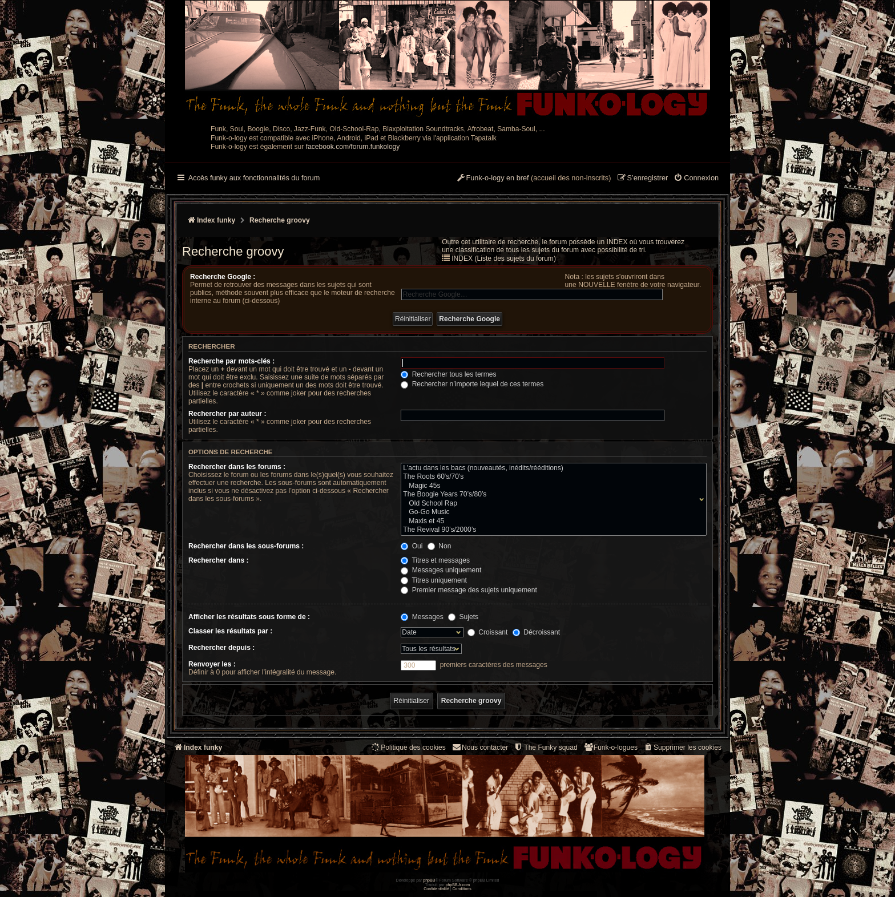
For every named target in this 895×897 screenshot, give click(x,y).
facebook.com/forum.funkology (353, 147)
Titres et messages (435, 560)
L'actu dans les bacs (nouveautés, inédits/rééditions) (551, 468)
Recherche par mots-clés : (231, 361)
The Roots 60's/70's (551, 477)
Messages (422, 617)
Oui (411, 546)
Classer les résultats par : (230, 631)
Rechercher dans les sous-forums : (246, 546)
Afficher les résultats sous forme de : (249, 617)
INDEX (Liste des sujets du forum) (503, 258)
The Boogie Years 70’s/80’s (551, 494)
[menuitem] (696, 179)
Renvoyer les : (212, 664)
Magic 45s (551, 486)
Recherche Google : (222, 277)
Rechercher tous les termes (448, 374)
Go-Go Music (551, 512)
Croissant (487, 632)
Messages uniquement (441, 570)
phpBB (429, 880)
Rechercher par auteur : (227, 414)
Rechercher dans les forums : (236, 467)
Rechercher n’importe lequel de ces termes (472, 384)
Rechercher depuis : (221, 648)
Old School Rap (551, 503)
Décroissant (536, 632)
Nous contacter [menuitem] (479, 747)
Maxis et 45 (551, 521)
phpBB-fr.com (458, 885)
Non (439, 546)
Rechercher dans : (218, 560)
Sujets (463, 617)
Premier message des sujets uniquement (469, 590)
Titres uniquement (434, 580)
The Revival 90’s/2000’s (551, 530)
